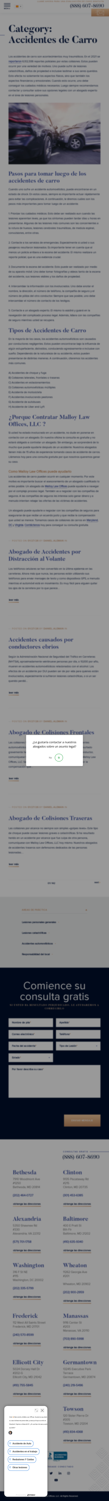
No (50, 757)
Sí (59, 757)
